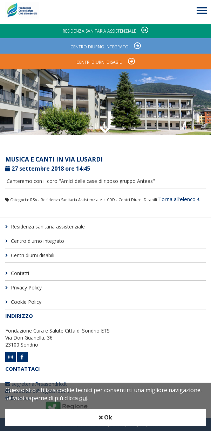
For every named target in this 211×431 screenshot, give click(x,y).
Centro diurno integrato (99, 47)
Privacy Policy (23, 287)
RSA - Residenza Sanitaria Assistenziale (66, 199)
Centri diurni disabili (99, 62)
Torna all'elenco (179, 199)
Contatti (17, 273)
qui (83, 398)
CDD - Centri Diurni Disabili (132, 199)
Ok (105, 417)
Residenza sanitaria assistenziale (99, 31)
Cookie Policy (23, 302)
